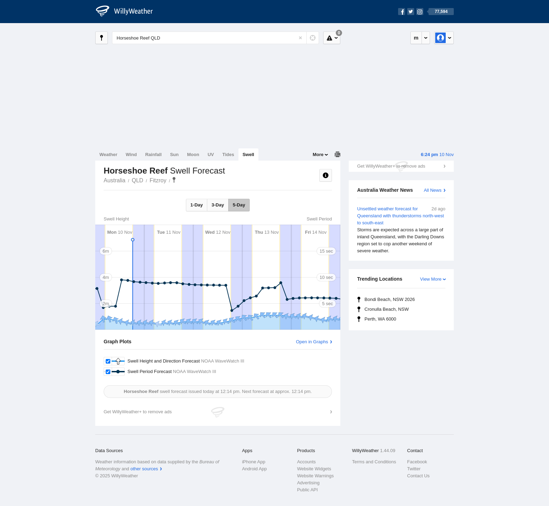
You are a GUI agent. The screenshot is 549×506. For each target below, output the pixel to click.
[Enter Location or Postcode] (215, 37)
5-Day (239, 205)
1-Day (196, 205)
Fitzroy (158, 180)
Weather (108, 154)
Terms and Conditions (374, 461)
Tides (228, 154)
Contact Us (418, 475)
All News (433, 190)
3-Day (217, 205)
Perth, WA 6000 (380, 319)
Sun (174, 154)
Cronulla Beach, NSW (386, 309)
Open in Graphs (312, 341)
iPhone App (253, 461)
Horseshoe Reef (174, 180)
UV (211, 154)
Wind (131, 154)
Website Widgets (314, 468)
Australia (114, 180)
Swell (248, 154)
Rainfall (153, 154)
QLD (137, 180)
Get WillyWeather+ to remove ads (391, 166)
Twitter (414, 468)
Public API (307, 489)
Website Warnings (315, 475)
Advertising (308, 482)
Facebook (417, 461)
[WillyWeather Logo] (128, 11)
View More (431, 279)
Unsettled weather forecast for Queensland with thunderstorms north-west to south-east (401, 229)
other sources (144, 468)
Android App (254, 468)
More (318, 154)
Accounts (306, 461)
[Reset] (300, 38)
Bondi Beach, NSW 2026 (389, 299)
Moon (193, 154)
